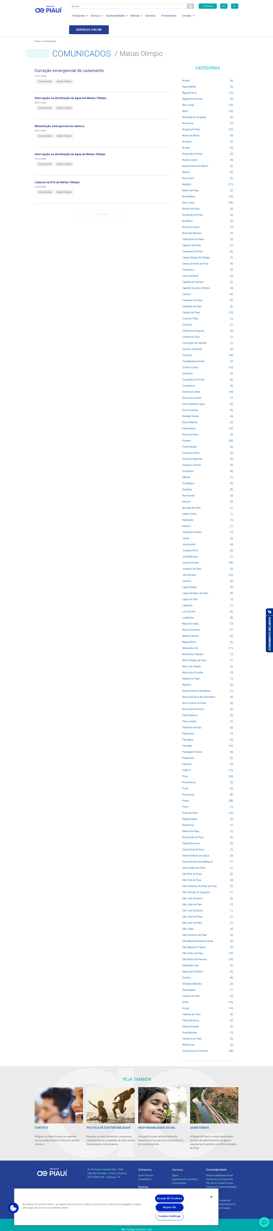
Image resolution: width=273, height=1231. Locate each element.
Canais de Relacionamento (221, 1190)
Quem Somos (145, 1161)
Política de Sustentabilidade (221, 1173)
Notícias (143, 1173)
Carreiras (150, 15)
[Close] (211, 1197)
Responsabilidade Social (219, 1161)
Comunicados (49, 27)
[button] (13, 1208)
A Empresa (144, 1155)
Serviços (177, 1155)
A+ (224, 6)
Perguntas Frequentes (218, 1186)
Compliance (144, 1165)
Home (38, 27)
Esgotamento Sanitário (185, 1165)
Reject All (169, 1207)
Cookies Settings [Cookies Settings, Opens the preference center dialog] (169, 1216)
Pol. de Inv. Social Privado (219, 1169)
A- (235, 6)
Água (175, 1161)
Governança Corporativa (219, 1165)
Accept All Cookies (169, 1198)
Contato (211, 1180)
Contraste (208, 6)
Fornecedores (168, 15)
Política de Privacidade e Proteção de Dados (136, 1225)
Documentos (179, 1169)
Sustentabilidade (216, 1155)
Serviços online (218, 15)
